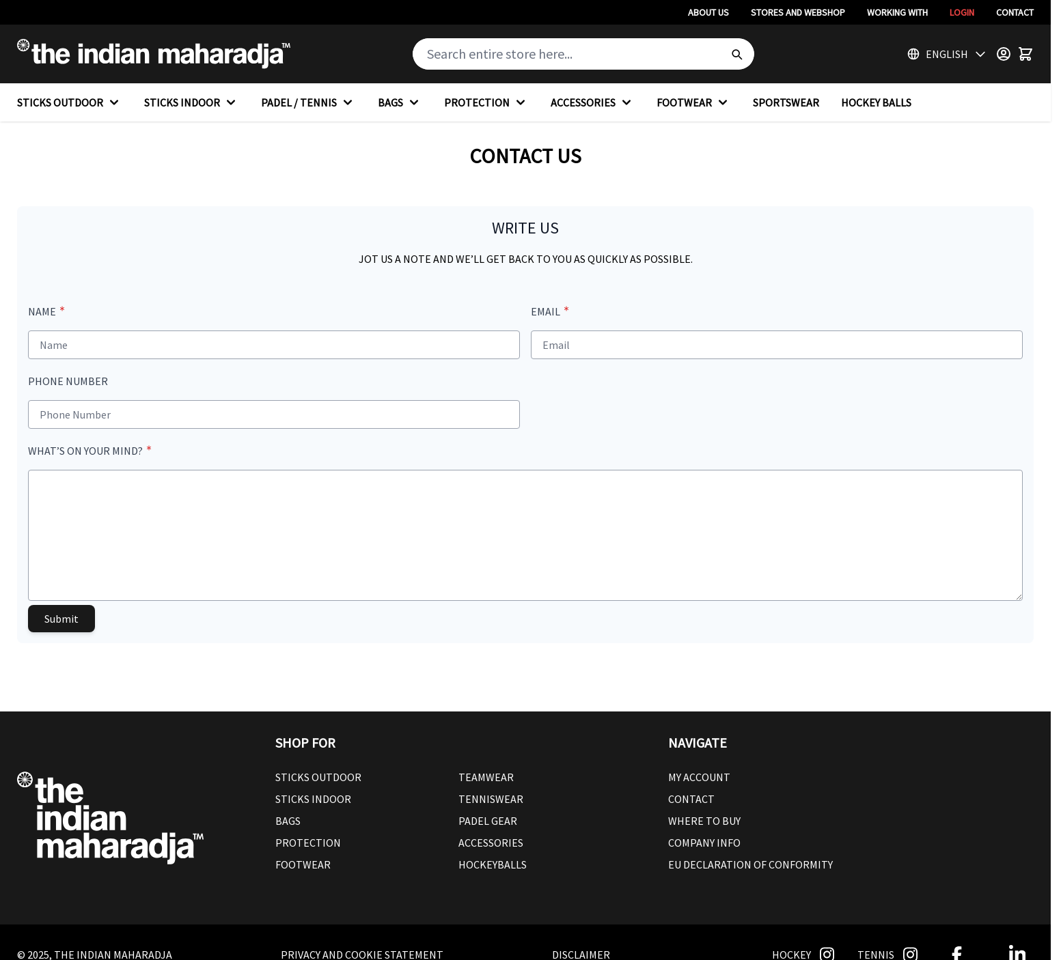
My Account (699, 777)
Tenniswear (490, 799)
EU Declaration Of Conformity (750, 864)
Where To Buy (704, 821)
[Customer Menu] (1003, 54)
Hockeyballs (492, 864)
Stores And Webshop (798, 12)
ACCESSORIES (593, 102)
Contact (1015, 12)
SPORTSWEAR (786, 102)
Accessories (490, 842)
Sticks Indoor (313, 799)
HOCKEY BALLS (876, 102)
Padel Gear (487, 821)
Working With (897, 12)
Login (962, 12)
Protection (308, 842)
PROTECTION (486, 102)
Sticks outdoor (318, 777)
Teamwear (486, 777)
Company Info (704, 842)
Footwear (303, 864)
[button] (458, 742)
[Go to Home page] (153, 54)
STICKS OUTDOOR (69, 102)
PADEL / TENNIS (308, 102)
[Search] (736, 54)
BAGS (400, 102)
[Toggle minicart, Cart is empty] (1025, 54)
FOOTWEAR (694, 102)
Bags (288, 821)
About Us (708, 12)
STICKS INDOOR (191, 102)
